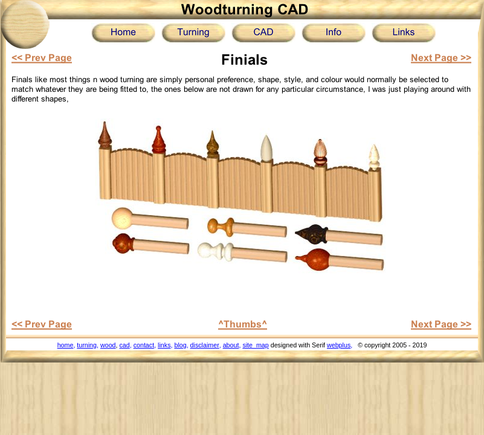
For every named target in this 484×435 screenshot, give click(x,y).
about (231, 345)
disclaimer (204, 345)
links (164, 345)
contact (144, 345)
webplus (338, 345)
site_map (255, 345)
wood (108, 345)
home (65, 345)
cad (124, 345)
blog (180, 345)
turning (87, 345)
